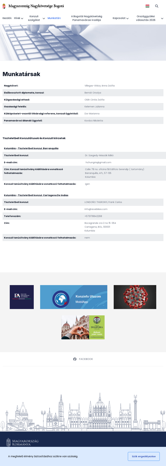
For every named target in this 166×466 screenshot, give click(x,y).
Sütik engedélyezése (144, 456)
